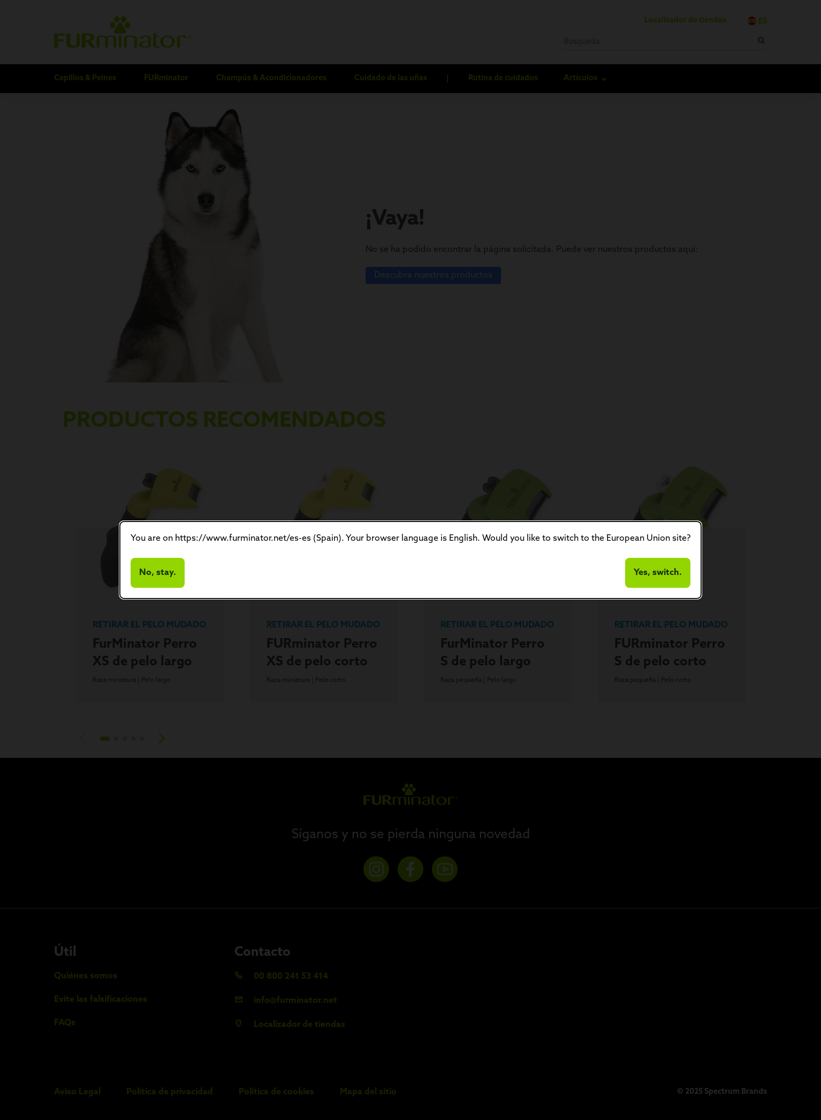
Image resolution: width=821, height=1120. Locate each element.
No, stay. (157, 573)
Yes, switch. (658, 573)
